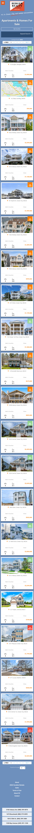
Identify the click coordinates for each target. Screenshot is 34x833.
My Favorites (17, 29)
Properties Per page (14, 767)
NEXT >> (28, 42)
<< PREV (6, 42)
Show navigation (3, 3)
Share (24, 70)
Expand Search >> (26, 34)
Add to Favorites (9, 70)
